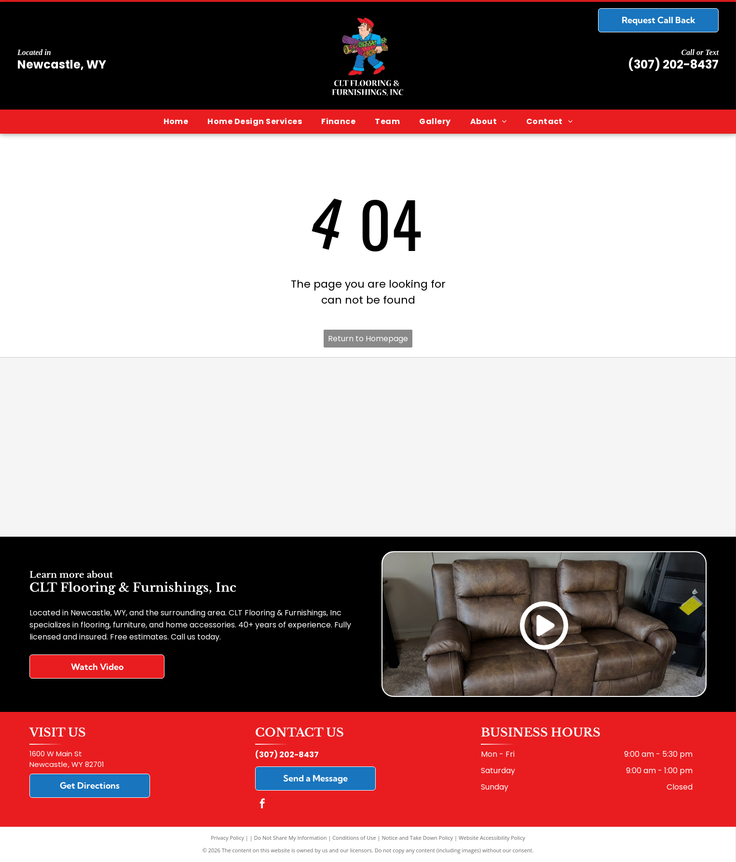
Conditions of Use (354, 837)
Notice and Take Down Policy (417, 837)
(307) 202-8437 (673, 64)
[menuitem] (176, 121)
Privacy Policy (227, 837)
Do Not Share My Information (290, 837)
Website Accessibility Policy (492, 837)
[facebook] (262, 804)
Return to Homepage (368, 338)
